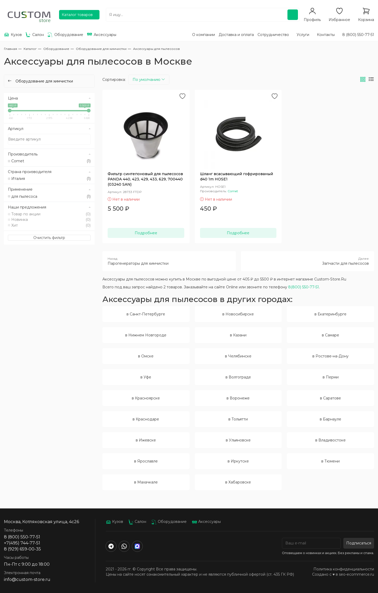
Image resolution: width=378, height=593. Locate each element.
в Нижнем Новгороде (145, 335)
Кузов (114, 521)
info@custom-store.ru (27, 579)
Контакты (326, 34)
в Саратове (330, 398)
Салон (137, 521)
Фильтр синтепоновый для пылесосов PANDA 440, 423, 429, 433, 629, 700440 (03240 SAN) (145, 179)
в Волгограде (238, 377)
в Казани (238, 335)
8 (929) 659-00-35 (22, 549)
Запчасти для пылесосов (307, 261)
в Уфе (145, 377)
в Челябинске (238, 356)
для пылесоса (51, 196)
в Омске (146, 356)
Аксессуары (206, 521)
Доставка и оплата (236, 34)
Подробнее (146, 233)
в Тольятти (238, 419)
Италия (51, 178)
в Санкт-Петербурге (146, 314)
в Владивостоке (330, 440)
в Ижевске (146, 440)
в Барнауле (330, 419)
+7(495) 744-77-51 (22, 542)
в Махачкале (146, 482)
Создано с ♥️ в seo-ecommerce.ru (343, 574)
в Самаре (330, 335)
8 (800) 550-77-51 (358, 34)
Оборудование (169, 521)
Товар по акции (51, 214)
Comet (51, 161)
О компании (203, 34)
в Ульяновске (238, 440)
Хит (51, 225)
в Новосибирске (238, 314)
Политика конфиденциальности (343, 569)
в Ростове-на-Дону (330, 356)
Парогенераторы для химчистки (169, 261)
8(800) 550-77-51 (303, 287)
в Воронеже (238, 398)
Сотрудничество (273, 34)
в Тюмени (330, 461)
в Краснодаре (146, 419)
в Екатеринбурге (330, 314)
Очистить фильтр (49, 237)
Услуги (303, 34)
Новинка (51, 219)
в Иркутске (238, 461)
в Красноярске (146, 398)
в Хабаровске (238, 482)
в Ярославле (146, 461)
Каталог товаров (77, 14)
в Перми (331, 377)
